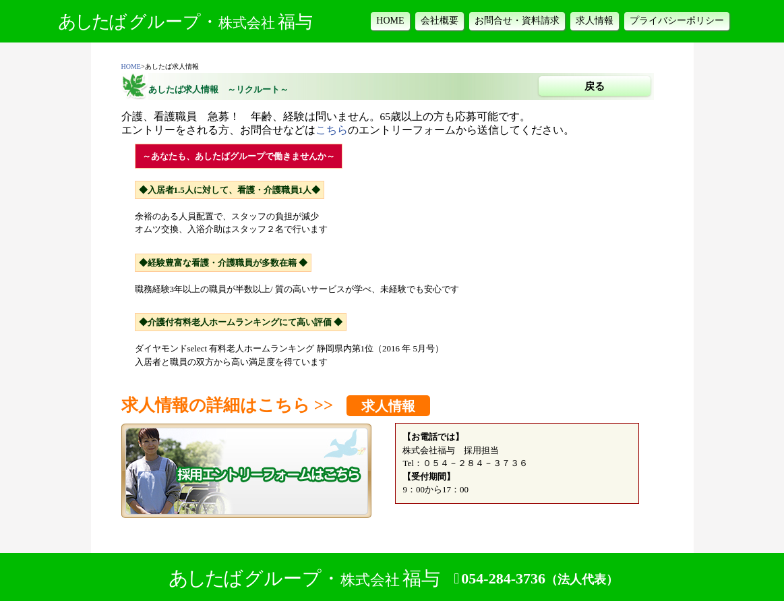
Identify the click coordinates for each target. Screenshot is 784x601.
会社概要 (439, 21)
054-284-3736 (539, 579)
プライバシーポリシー (677, 21)
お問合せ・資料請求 (517, 21)
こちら (331, 130)
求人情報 (594, 21)
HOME (390, 21)
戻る (594, 86)
